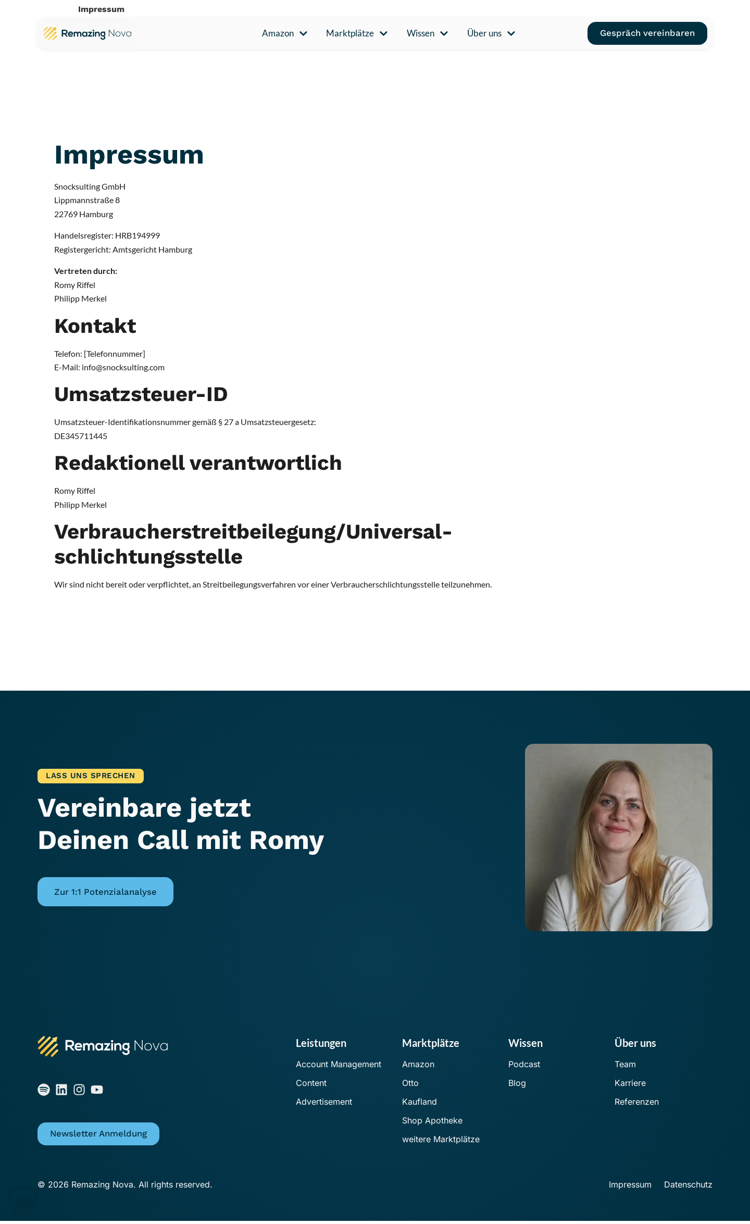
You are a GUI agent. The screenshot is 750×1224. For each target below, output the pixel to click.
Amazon (285, 33)
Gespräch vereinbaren (647, 33)
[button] (23, 1201)
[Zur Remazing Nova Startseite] (87, 33)
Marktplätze (357, 33)
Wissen (427, 33)
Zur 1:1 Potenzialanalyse (105, 892)
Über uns (491, 33)
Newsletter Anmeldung (98, 1136)
